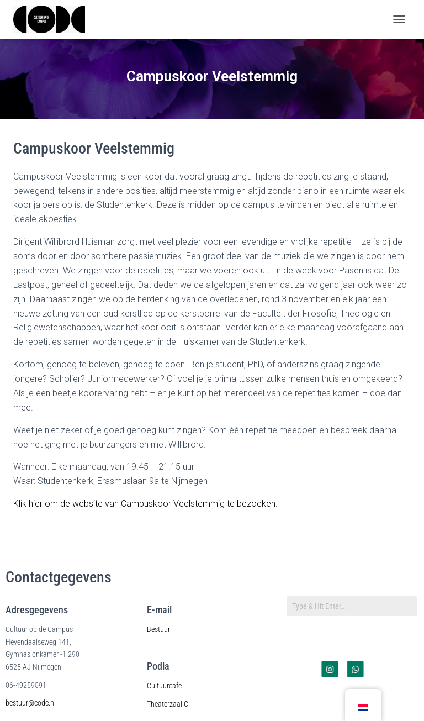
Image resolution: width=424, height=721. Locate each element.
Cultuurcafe (164, 685)
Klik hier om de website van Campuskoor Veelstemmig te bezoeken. (145, 503)
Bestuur (158, 629)
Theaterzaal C (167, 703)
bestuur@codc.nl (31, 702)
